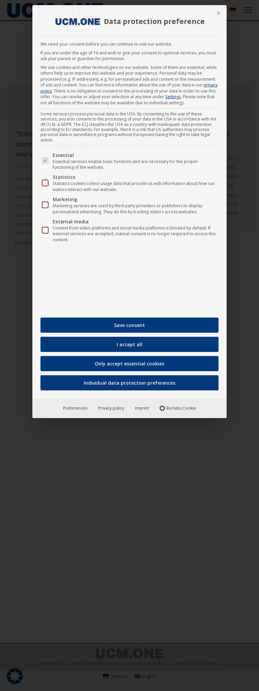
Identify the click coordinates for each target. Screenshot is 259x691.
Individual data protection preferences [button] (129, 380)
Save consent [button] (129, 322)
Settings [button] (173, 93)
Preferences (75, 405)
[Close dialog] (218, 10)
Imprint (142, 405)
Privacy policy (111, 405)
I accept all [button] (129, 341)
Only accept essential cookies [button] (129, 360)
